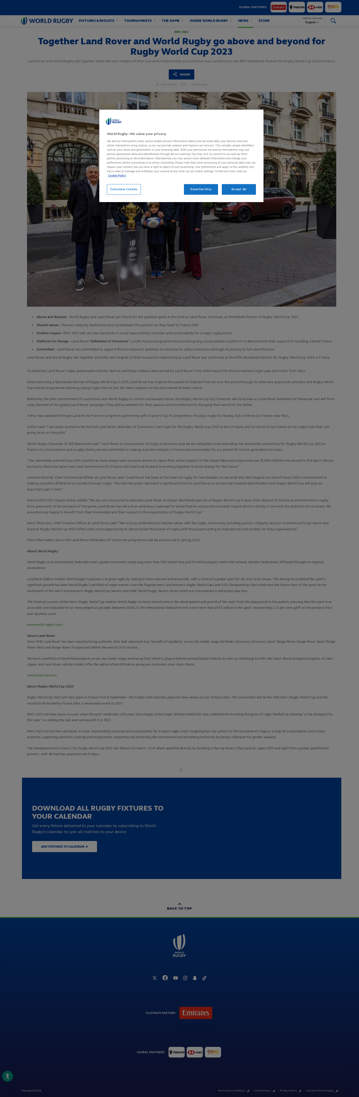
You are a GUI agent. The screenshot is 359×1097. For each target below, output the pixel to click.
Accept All (238, 189)
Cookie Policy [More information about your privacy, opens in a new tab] (117, 175)
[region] (181, 156)
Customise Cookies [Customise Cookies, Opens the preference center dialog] (124, 189)
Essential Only (200, 189)
